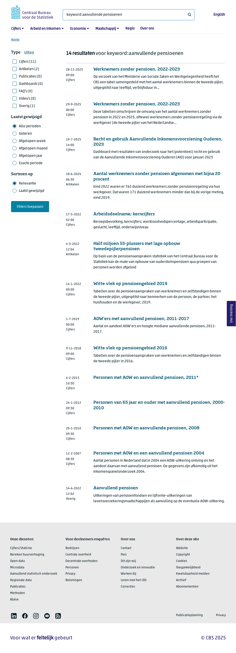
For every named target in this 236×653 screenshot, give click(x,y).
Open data (17, 561)
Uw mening (231, 313)
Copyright (183, 554)
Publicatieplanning (189, 615)
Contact (126, 548)
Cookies (181, 561)
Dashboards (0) (31, 84)
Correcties (128, 586)
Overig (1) (27, 106)
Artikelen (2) (29, 69)
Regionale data (21, 580)
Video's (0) (27, 99)
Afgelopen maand (33, 148)
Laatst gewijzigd (31, 191)
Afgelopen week (32, 141)
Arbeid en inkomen (45, 29)
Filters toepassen (30, 207)
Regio (130, 28)
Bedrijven (72, 548)
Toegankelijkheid (188, 567)
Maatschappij (105, 29)
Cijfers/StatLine (21, 548)
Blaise (14, 599)
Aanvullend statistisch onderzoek (33, 573)
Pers (124, 554)
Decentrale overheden (81, 561)
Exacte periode (31, 163)
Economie (78, 29)
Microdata (17, 567)
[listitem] (14, 616)
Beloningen (73, 580)
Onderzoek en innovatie (138, 567)
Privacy (70, 573)
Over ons (147, 28)
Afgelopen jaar (30, 156)
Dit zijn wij (128, 561)
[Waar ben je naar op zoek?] (129, 14)
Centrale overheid (78, 554)
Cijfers (16, 29)
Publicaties (18, 586)
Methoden (17, 593)
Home (15, 39)
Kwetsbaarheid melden (192, 573)
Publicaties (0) (30, 76)
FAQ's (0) (25, 91)
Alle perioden (30, 126)
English (219, 15)
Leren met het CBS (134, 580)
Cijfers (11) (27, 62)
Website (182, 548)
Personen (72, 567)
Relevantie (27, 183)
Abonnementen (187, 586)
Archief (181, 580)
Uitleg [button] (29, 52)
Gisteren (25, 134)
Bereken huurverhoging (27, 554)
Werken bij (128, 573)
